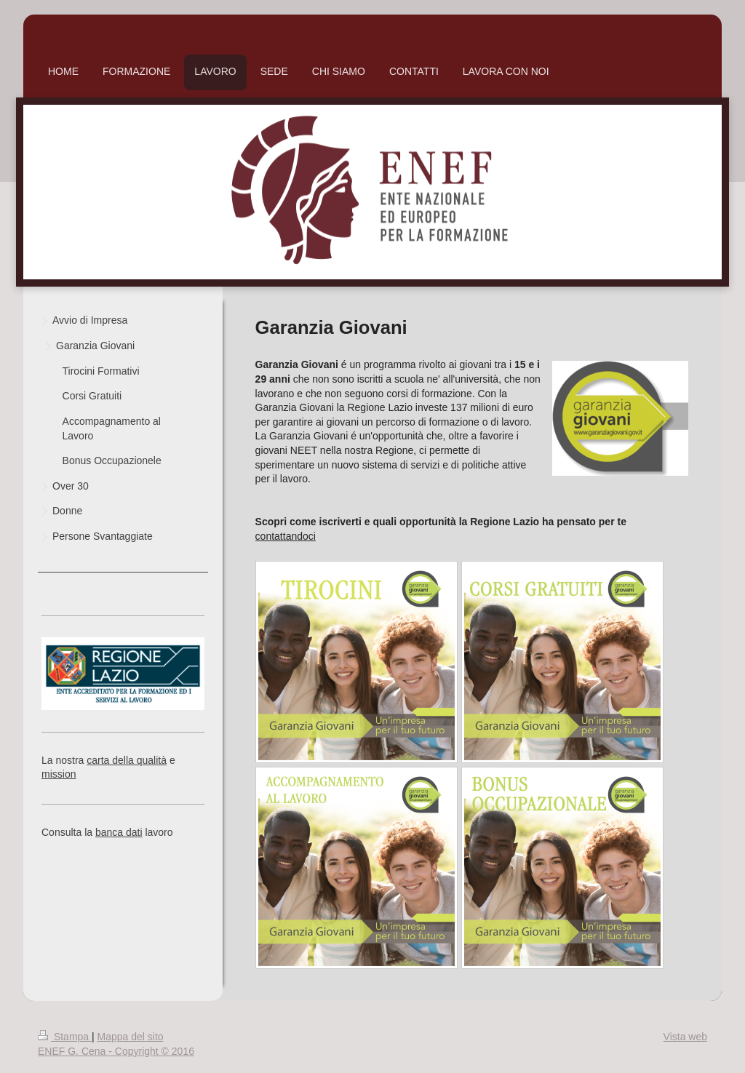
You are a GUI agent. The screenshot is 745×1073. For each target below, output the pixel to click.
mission (58, 774)
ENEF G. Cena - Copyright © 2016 (116, 1051)
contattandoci (285, 536)
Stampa (65, 1036)
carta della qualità (127, 760)
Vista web (685, 1036)
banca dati (119, 832)
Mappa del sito (130, 1036)
